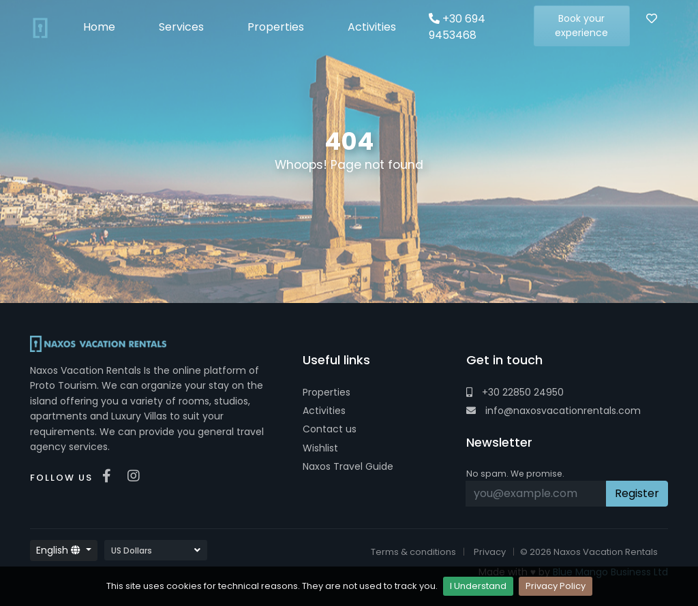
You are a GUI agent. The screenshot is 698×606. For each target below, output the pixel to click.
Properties (326, 392)
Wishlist (320, 448)
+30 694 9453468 (457, 27)
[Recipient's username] (536, 494)
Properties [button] (275, 27)
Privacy (490, 551)
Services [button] (181, 27)
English (59, 550)
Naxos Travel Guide (348, 466)
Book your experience (581, 25)
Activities (324, 410)
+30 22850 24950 (515, 392)
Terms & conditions (413, 551)
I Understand (478, 585)
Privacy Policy (556, 585)
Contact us (329, 429)
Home (99, 27)
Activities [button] (372, 27)
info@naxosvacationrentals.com (553, 410)
